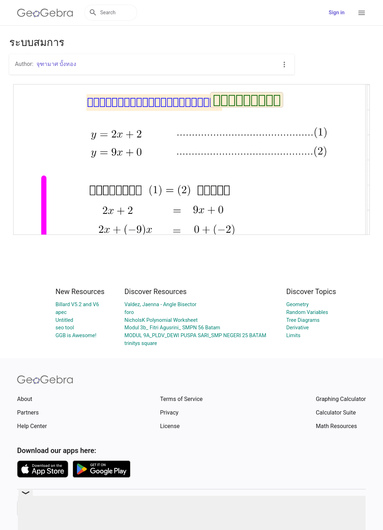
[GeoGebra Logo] (45, 13)
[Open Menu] (361, 13)
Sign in (337, 13)
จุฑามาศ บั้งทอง (56, 64)
